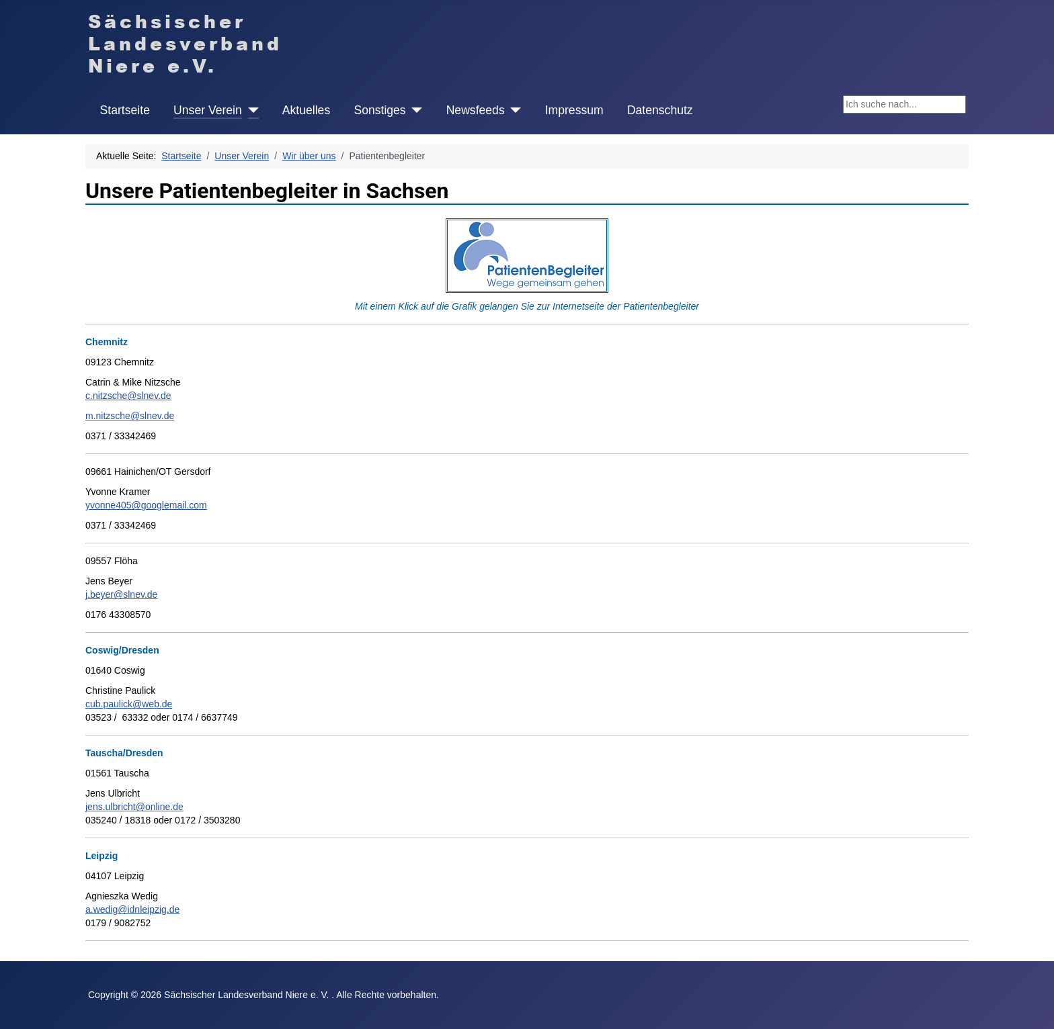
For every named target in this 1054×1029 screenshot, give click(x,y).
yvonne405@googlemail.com (146, 505)
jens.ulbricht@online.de (134, 806)
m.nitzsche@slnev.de (129, 415)
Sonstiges (379, 110)
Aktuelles (306, 110)
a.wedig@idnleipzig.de (132, 909)
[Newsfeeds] (513, 110)
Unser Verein (207, 110)
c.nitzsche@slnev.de (128, 395)
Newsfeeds (475, 110)
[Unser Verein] (250, 110)
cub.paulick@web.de (128, 704)
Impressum (574, 110)
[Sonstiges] (414, 110)
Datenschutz (660, 110)
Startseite (125, 110)
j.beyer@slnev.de (121, 594)
